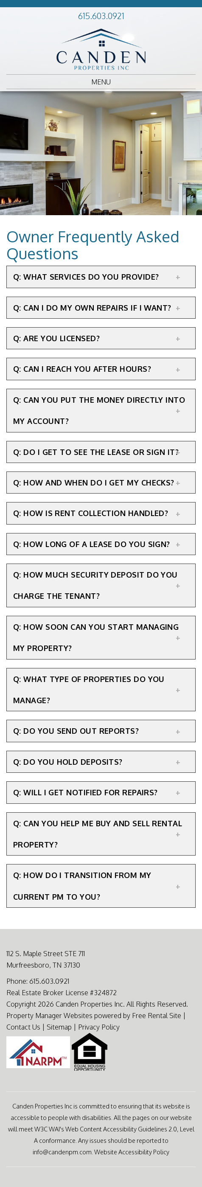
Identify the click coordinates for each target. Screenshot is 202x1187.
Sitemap (59, 1027)
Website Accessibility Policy (131, 1152)
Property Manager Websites (49, 1015)
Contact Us (23, 1027)
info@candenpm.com (62, 1152)
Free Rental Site (156, 1015)
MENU (101, 82)
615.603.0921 (101, 15)
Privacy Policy (99, 1027)
